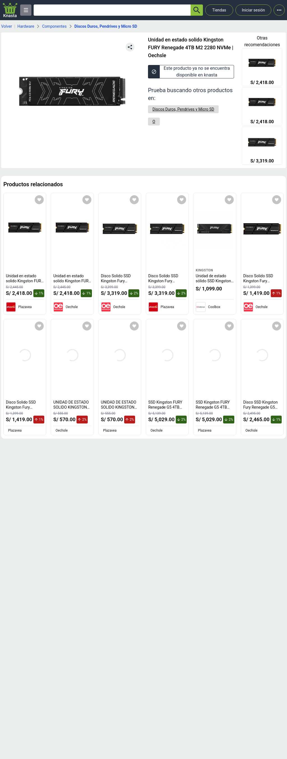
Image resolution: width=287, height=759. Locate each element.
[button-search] (197, 10)
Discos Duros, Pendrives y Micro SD (106, 26)
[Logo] (10, 10)
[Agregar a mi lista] (39, 199)
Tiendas (219, 10)
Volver (6, 26)
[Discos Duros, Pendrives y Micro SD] (183, 109)
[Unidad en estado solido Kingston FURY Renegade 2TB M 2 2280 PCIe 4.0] (262, 67)
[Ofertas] (112, 10)
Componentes (54, 26)
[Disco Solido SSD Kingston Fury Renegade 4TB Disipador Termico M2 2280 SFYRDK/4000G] (262, 146)
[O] (154, 121)
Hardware (25, 26)
